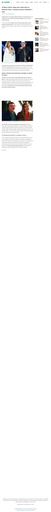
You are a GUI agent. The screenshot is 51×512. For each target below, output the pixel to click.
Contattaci (32, 504)
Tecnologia (45, 2)
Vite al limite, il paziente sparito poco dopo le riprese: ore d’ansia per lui (44, 50)
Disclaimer (32, 510)
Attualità (17, 2)
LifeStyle (31, 2)
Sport (40, 2)
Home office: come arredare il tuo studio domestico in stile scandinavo (44, 22)
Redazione (23, 510)
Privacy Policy (27, 510)
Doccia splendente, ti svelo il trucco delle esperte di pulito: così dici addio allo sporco (44, 39)
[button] (48, 2)
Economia (27, 2)
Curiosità (22, 2)
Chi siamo (18, 510)
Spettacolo (36, 2)
